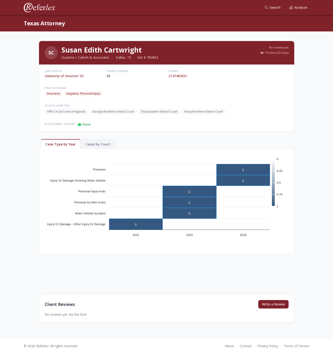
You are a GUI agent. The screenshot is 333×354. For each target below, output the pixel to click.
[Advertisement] (166, 278)
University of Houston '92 (64, 76)
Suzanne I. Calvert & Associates (86, 57)
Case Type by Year (61, 144)
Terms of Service (296, 346)
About (229, 346)
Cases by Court (98, 144)
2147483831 (177, 76)
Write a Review (273, 304)
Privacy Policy (267, 346)
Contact (246, 346)
